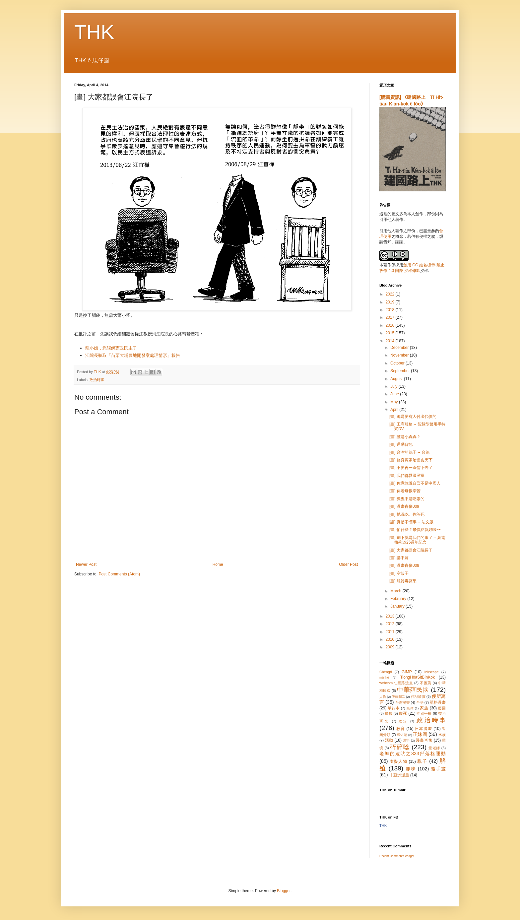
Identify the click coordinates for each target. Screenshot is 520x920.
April (394, 409)
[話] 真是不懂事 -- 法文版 (411, 522)
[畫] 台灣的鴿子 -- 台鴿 (409, 452)
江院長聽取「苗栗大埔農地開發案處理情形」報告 (132, 355)
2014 (391, 341)
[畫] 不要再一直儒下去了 (410, 467)
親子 (422, 761)
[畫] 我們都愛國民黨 (406, 475)
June (395, 394)
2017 (391, 317)
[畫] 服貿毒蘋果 (403, 581)
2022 (391, 294)
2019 (391, 302)
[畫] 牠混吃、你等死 (406, 514)
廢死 (403, 713)
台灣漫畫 (402, 702)
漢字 (406, 740)
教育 (400, 728)
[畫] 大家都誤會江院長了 (410, 550)
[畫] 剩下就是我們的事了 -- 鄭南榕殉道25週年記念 (417, 540)
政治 (403, 721)
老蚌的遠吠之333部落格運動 (412, 753)
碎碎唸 (400, 747)
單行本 (393, 708)
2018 (391, 309)
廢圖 (442, 708)
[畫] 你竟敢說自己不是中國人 (414, 483)
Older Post (348, 564)
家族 (424, 708)
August (397, 378)
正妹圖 (420, 734)
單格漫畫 (438, 702)
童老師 (434, 748)
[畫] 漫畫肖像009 (404, 506)
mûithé (384, 677)
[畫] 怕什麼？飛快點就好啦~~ (415, 529)
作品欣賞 (418, 696)
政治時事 (97, 380)
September (400, 370)
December (400, 347)
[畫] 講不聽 (399, 558)
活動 (389, 740)
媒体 (410, 708)
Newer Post (86, 564)
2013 (391, 616)
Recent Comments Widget (396, 856)
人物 (382, 696)
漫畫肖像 (424, 740)
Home (218, 564)
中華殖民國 (413, 689)
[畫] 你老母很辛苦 (405, 491)
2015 (391, 333)
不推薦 (425, 683)
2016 (391, 325)
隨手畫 (438, 768)
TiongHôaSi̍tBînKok (417, 677)
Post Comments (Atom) (119, 574)
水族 (442, 735)
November (400, 355)
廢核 (389, 713)
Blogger (284, 890)
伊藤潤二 (398, 696)
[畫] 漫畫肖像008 (404, 565)
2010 (391, 639)
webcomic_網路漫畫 (396, 683)
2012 (391, 624)
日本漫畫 (423, 728)
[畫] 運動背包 (401, 444)
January (398, 606)
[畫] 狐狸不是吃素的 (406, 498)
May (394, 402)
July (394, 386)
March (396, 591)
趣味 (411, 768)
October (398, 363)
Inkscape (431, 672)
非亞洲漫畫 (399, 775)
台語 (419, 702)
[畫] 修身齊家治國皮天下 (410, 460)
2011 (391, 631)
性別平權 (424, 713)
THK (94, 32)
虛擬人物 (398, 761)
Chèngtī (385, 672)
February (398, 598)
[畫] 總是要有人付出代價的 (412, 416)
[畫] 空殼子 (399, 573)
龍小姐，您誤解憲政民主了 (111, 348)
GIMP (407, 672)
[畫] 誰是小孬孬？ (405, 436)
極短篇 (402, 735)
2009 (391, 647)
